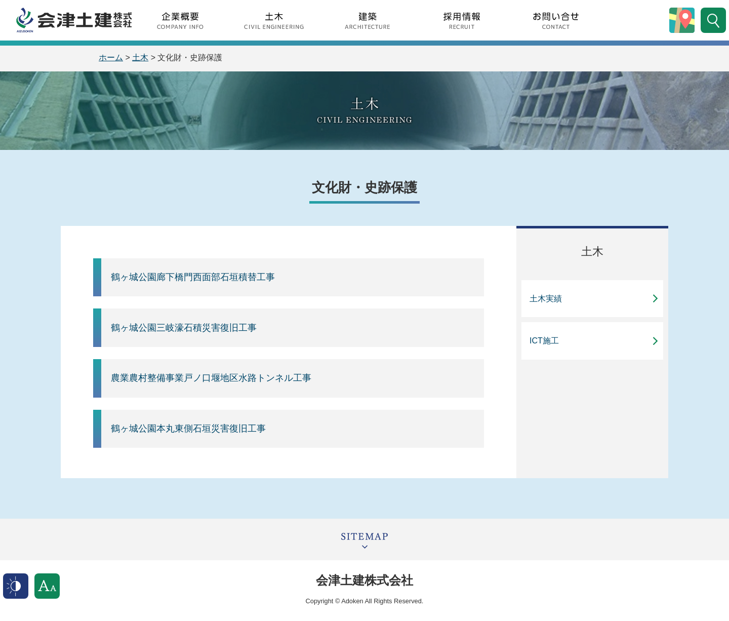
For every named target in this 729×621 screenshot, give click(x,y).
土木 (140, 57)
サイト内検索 (713, 20)
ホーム (111, 57)
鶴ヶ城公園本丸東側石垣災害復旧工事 (188, 428)
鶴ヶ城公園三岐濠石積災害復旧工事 (184, 328)
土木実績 (546, 298)
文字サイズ (47, 586)
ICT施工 (544, 340)
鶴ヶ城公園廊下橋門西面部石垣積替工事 (193, 277)
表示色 (15, 586)
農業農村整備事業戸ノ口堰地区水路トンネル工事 (211, 378)
